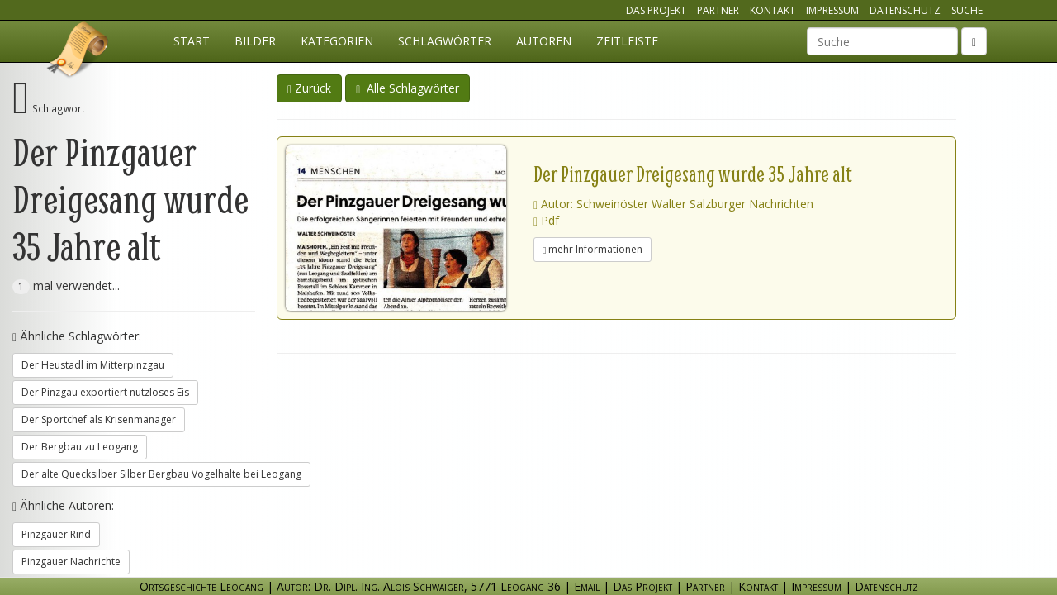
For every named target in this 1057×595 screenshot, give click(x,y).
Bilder (255, 41)
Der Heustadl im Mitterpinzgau (92, 365)
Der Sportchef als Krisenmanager (98, 419)
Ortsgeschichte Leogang (78, 52)
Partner (718, 10)
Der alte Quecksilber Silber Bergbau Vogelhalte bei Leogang (161, 474)
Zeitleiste (627, 41)
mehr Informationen (592, 249)
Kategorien (337, 41)
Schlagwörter (444, 41)
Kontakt (772, 10)
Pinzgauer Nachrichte (71, 562)
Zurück (309, 88)
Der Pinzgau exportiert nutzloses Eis (105, 392)
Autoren (543, 41)
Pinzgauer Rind (56, 534)
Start (191, 41)
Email (587, 586)
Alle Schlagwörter (407, 88)
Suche (967, 10)
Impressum (832, 10)
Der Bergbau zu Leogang (79, 447)
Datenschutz (905, 10)
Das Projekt (656, 10)
